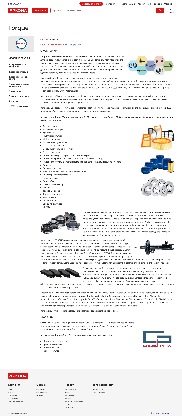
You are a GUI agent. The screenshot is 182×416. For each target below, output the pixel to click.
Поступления (70, 395)
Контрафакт (69, 407)
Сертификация (41, 392)
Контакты (11, 392)
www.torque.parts (73, 44)
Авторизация (98, 389)
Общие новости (70, 389)
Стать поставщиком (15, 401)
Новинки (68, 398)
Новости (123, 3)
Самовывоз (40, 389)
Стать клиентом (99, 392)
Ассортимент (144, 3)
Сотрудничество (14, 395)
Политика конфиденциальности (162, 413)
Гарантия (157, 3)
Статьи (67, 404)
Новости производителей (74, 401)
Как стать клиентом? (91, 3)
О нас (10, 389)
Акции (132, 3)
